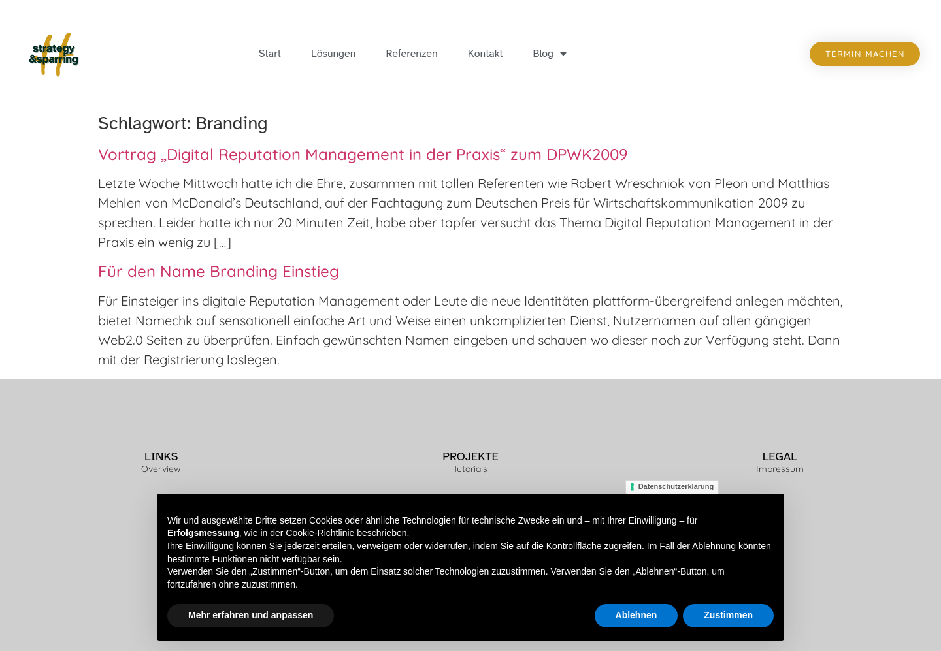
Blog (550, 53)
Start (270, 53)
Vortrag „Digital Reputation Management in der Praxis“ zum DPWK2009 (362, 154)
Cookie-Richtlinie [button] (320, 533)
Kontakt (485, 53)
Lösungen (333, 53)
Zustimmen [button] (728, 615)
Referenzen (411, 53)
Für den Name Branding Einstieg (218, 271)
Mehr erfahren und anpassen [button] (250, 615)
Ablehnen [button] (636, 615)
